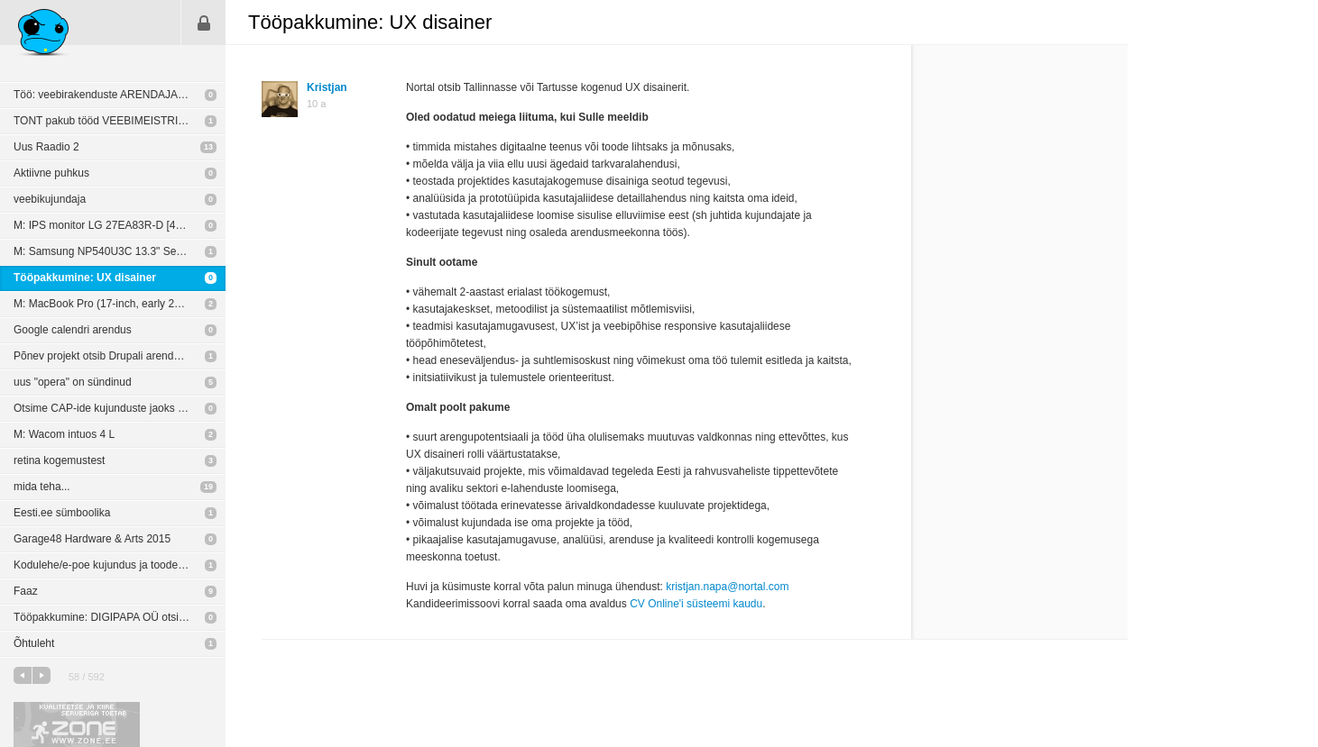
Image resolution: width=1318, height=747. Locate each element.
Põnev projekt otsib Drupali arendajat (102, 356)
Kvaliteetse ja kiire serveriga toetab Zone (77, 724)
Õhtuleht (34, 643)
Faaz (26, 591)
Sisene (203, 22)
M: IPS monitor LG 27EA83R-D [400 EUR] (115, 225)
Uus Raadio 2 (46, 147)
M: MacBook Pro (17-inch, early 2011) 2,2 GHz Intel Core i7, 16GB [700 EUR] (120, 303)
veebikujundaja (50, 199)
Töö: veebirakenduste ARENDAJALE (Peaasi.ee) (120, 94)
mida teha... (42, 486)
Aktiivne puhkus (51, 173)
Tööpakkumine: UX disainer (85, 277)
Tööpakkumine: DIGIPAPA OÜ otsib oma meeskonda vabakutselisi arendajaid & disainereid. (120, 617)
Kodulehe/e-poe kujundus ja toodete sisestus (120, 565)
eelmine (23, 675)
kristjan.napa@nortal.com (727, 586)
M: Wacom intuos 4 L (64, 434)
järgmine (41, 675)
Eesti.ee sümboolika (62, 512)
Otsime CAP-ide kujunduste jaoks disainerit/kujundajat (120, 408)
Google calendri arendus (73, 329)
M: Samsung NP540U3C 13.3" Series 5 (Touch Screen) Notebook (120, 251)
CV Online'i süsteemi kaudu (696, 603)
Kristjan (327, 87)
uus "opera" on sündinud (73, 382)
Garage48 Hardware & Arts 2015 (92, 539)
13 (208, 146)
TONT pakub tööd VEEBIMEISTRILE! (104, 120)
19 (208, 486)
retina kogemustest (59, 460)
